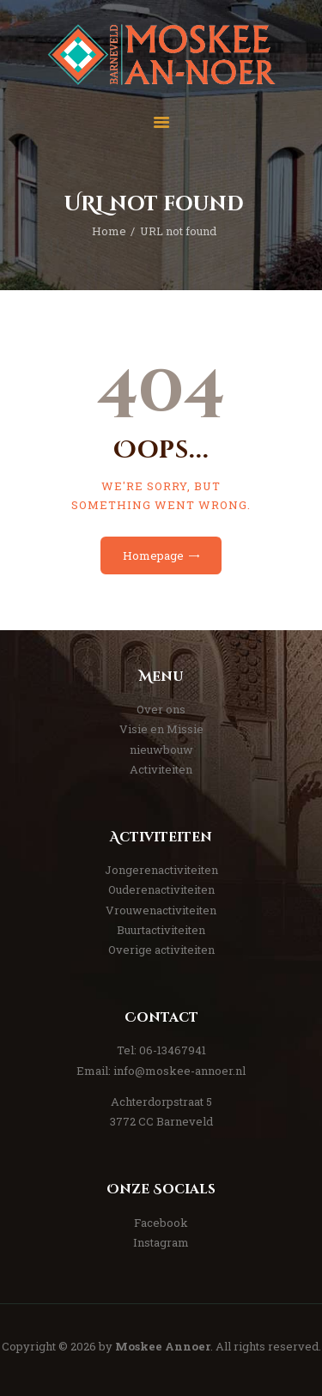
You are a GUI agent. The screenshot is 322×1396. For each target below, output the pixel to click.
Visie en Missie (161, 729)
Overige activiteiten (161, 949)
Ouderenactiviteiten (161, 889)
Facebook (161, 1222)
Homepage (153, 555)
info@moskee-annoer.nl (179, 1070)
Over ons (161, 709)
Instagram (161, 1242)
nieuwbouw (161, 749)
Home (109, 231)
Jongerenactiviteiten (161, 869)
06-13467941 (172, 1050)
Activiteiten (161, 769)
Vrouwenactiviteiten (161, 910)
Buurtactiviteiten (161, 930)
